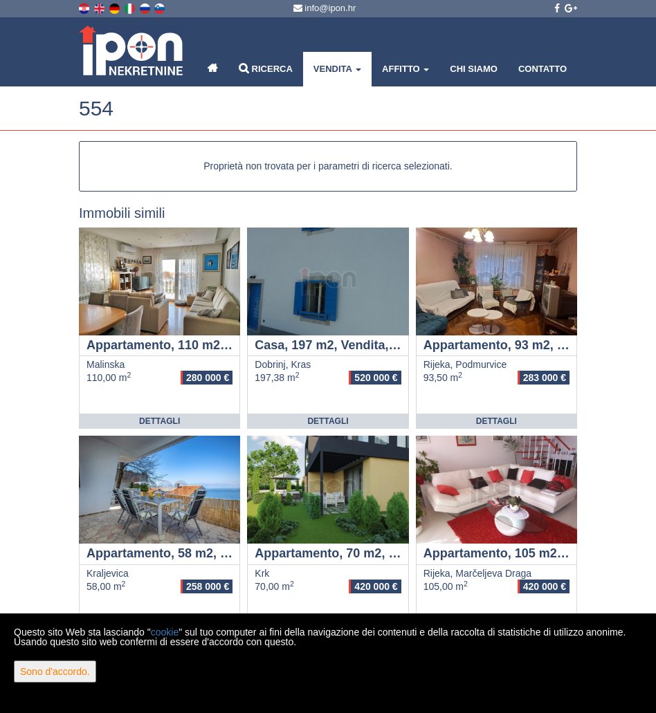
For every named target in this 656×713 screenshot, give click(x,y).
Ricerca (266, 68)
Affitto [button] (405, 69)
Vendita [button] (337, 69)
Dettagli (159, 421)
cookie (165, 632)
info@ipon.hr (324, 8)
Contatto (542, 69)
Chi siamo (474, 69)
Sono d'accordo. (55, 671)
